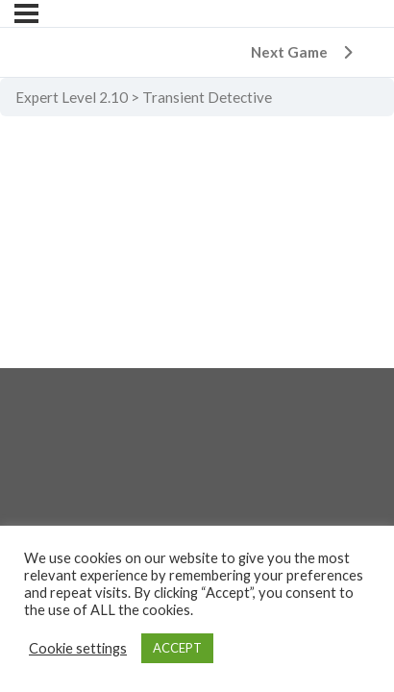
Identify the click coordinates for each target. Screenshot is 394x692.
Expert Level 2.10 (71, 97)
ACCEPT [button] (177, 647)
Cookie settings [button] (78, 648)
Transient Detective (207, 97)
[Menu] (26, 13)
